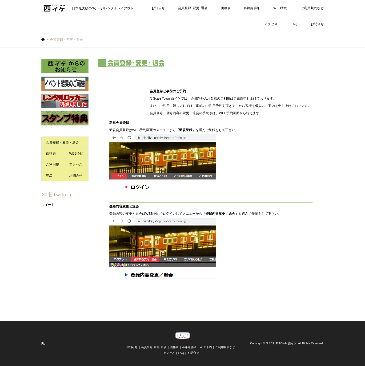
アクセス (270, 24)
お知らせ (158, 8)
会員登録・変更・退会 (62, 142)
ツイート (48, 204)
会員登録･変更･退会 (193, 8)
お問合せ (317, 24)
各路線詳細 (252, 8)
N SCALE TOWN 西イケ (281, 343)
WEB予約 (280, 8)
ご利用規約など (312, 8)
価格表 (226, 8)
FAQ (294, 24)
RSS (43, 343)
